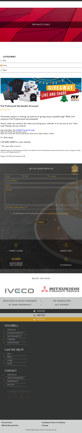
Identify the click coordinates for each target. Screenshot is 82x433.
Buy (4, 60)
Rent (5, 70)
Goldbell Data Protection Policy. (58, 213)
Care (5, 65)
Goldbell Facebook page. (25, 130)
